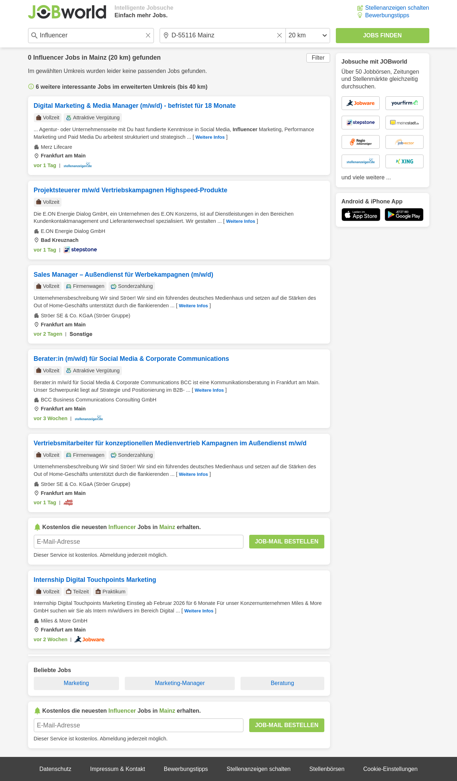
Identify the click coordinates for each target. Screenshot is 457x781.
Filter (318, 58)
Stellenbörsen (326, 769)
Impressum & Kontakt (117, 769)
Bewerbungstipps (387, 15)
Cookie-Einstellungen (390, 769)
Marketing (76, 683)
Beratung (282, 683)
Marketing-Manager (180, 683)
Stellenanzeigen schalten (397, 8)
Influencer (48, 57)
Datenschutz (56, 769)
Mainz (98, 57)
